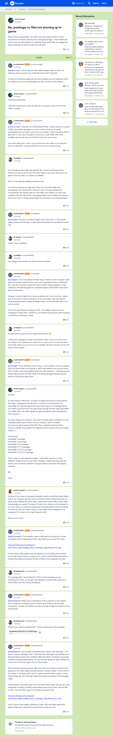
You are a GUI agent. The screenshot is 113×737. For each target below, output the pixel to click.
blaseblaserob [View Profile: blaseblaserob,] (19, 571)
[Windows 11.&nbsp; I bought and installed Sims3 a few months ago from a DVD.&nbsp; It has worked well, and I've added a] (95, 28)
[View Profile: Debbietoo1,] (81, 105)
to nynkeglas (35, 214)
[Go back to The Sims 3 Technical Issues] (34, 722)
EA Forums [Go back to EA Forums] (8, 9)
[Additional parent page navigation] (15, 9)
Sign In (104, 3)
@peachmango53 (15, 536)
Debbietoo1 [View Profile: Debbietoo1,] (89, 114)
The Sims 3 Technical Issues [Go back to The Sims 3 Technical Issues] (36, 9)
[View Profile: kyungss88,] (81, 43)
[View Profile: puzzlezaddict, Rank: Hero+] (10, 65)
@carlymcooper (14, 70)
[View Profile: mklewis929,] (81, 25)
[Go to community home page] (17, 3)
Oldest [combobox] (69, 58)
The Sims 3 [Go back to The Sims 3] (22, 9)
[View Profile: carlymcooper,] (11, 20)
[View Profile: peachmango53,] (10, 491)
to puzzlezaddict (30, 94)
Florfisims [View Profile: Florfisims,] (88, 75)
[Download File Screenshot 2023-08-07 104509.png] (40, 632)
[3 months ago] (98, 34)
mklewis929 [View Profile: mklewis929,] (89, 34)
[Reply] (66, 49)
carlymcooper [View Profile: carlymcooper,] (20, 19)
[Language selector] (79, 3)
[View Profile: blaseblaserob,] (10, 572)
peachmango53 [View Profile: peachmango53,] (19, 490)
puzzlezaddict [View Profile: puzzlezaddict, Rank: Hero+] (19, 64)
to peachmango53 (37, 530)
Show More (92, 122)
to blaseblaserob (36, 595)
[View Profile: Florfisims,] (81, 64)
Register (96, 3)
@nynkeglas (12, 219)
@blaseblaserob (14, 601)
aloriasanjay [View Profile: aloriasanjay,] (89, 96)
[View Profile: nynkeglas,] (10, 159)
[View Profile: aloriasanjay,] (81, 84)
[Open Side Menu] (6, 3)
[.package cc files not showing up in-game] (20, 22)
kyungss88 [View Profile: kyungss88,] (88, 54)
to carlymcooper (36, 64)
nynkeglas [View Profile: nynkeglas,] (17, 158)
